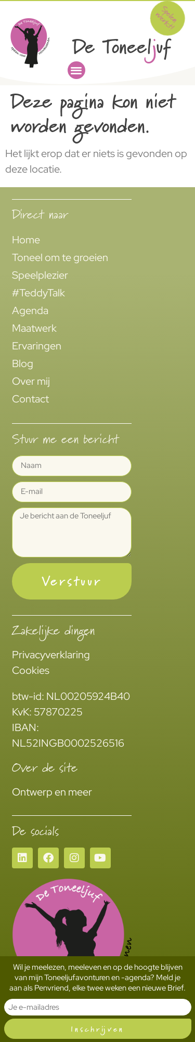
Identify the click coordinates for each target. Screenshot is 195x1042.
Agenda (30, 310)
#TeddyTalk (38, 292)
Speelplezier (40, 275)
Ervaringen (36, 346)
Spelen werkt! (166, 18)
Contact (30, 399)
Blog (22, 363)
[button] (76, 70)
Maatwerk (34, 328)
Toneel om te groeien (60, 257)
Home (26, 239)
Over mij (31, 381)
